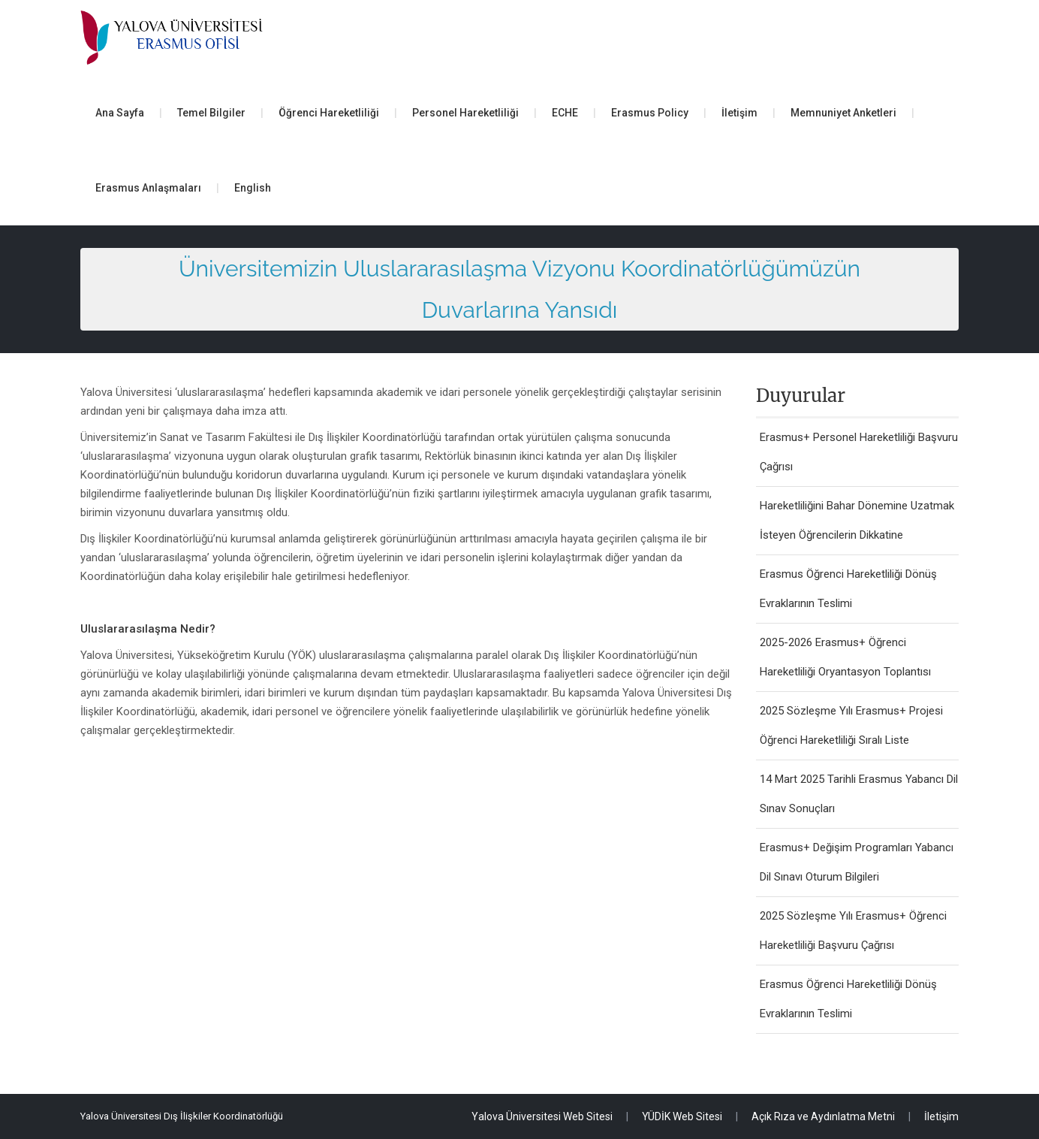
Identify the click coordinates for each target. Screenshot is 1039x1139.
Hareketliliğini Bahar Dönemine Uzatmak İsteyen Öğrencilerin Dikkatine (857, 520)
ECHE (565, 113)
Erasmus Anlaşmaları (148, 188)
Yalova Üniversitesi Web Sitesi (542, 1116)
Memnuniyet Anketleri (843, 113)
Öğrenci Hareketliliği (329, 113)
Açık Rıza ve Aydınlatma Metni (823, 1116)
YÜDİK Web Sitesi (682, 1116)
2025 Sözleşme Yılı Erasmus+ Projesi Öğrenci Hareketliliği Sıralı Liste (851, 725)
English (252, 188)
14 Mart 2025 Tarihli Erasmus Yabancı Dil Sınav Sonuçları (859, 793)
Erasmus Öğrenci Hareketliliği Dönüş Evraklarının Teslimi (848, 588)
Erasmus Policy (649, 113)
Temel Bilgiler (211, 113)
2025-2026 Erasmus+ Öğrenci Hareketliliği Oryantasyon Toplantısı (845, 657)
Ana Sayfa (119, 113)
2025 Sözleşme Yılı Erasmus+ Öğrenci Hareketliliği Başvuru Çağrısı (853, 930)
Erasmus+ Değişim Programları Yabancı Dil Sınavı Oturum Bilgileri (856, 862)
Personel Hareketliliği (465, 113)
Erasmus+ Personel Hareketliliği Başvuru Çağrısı (859, 452)
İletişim (739, 113)
